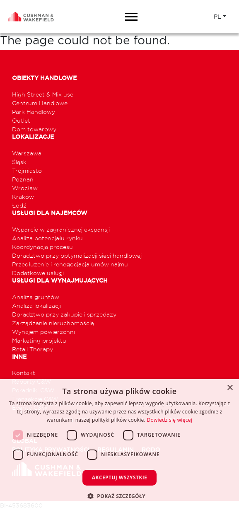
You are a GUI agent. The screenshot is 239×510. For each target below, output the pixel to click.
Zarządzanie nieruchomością (53, 322)
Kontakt (23, 372)
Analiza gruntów (35, 296)
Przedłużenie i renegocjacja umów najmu (70, 264)
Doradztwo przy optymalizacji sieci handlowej (77, 255)
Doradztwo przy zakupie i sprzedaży (64, 314)
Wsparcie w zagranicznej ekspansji (61, 229)
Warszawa (26, 153)
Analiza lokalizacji (36, 305)
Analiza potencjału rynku (47, 238)
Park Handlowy (33, 111)
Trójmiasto (27, 170)
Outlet (21, 120)
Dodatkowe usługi (38, 272)
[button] (119, 496)
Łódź (19, 205)
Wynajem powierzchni (43, 331)
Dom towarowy (34, 129)
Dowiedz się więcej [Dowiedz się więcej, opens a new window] (169, 419)
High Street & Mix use (42, 94)
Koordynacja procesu (42, 246)
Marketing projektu (39, 340)
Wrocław (25, 187)
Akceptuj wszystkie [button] (119, 477)
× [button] (230, 388)
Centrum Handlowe (40, 102)
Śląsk (19, 161)
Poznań (23, 179)
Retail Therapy (32, 349)
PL (217, 16)
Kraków (23, 196)
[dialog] (119, 444)
